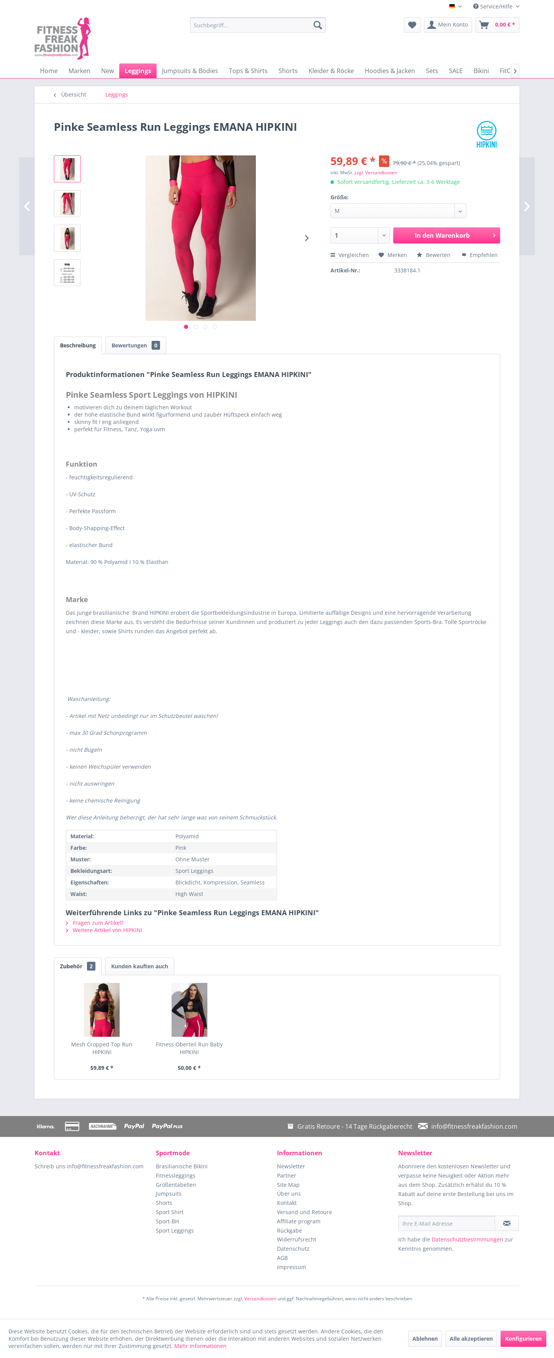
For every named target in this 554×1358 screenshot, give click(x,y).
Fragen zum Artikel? (94, 922)
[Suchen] (318, 25)
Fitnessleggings (175, 1175)
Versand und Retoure (304, 1212)
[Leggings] (138, 70)
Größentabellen (176, 1184)
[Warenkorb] (497, 25)
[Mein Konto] (448, 25)
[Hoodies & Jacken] (390, 70)
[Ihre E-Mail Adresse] (446, 1223)
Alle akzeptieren (471, 1338)
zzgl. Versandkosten (375, 172)
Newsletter (291, 1166)
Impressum (291, 1267)
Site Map (288, 1184)
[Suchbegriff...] (258, 25)
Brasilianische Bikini (182, 1166)
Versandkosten (260, 1298)
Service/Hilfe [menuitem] (493, 6)
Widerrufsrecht (296, 1239)
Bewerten (434, 255)
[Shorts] (288, 70)
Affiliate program (298, 1221)
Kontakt (287, 1202)
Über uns (289, 1193)
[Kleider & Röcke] (331, 70)
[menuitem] (258, 25)
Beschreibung (78, 345)
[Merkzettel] (412, 25)
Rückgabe (289, 1230)
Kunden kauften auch (139, 966)
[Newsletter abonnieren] (507, 1223)
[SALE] (456, 70)
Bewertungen (136, 345)
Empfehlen (480, 255)
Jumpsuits (169, 1193)
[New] (107, 70)
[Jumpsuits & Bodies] (190, 70)
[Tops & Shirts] (248, 70)
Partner (286, 1175)
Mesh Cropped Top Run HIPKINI (101, 1048)
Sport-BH (167, 1221)
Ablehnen (425, 1338)
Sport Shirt (170, 1212)
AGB (282, 1257)
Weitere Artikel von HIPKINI (104, 930)
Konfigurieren (523, 1338)
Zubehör (77, 966)
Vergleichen (349, 255)
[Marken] (79, 70)
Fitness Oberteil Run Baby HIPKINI (189, 1048)
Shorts (164, 1202)
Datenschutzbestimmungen (467, 1239)
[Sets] (432, 70)
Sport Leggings (175, 1230)
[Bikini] (481, 70)
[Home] (49, 70)
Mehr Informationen (200, 1346)
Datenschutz (293, 1248)
